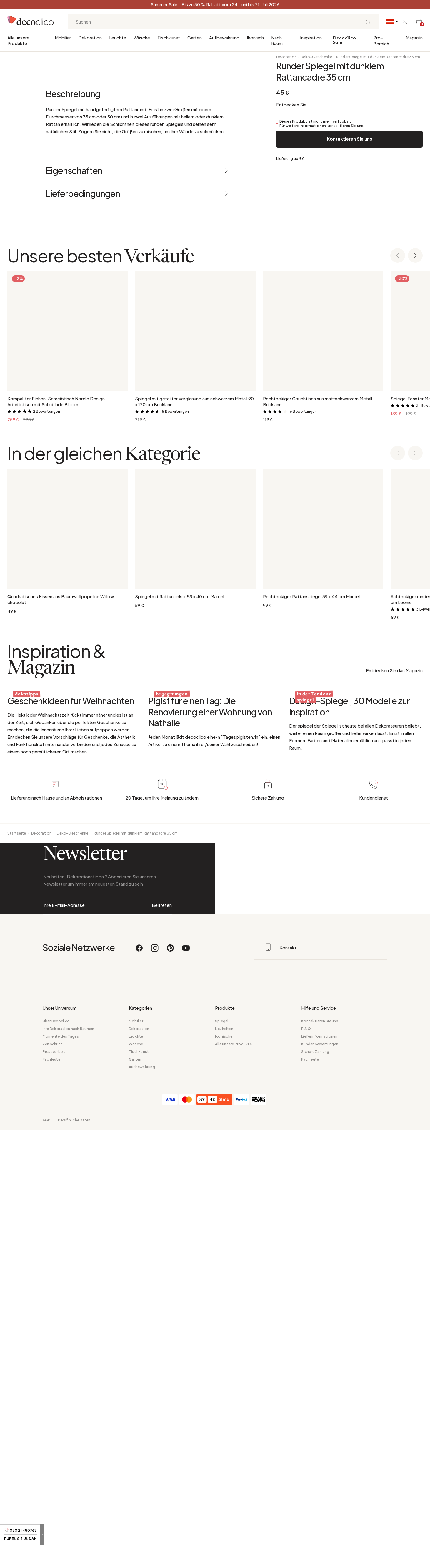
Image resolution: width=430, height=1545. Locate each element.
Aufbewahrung (224, 37)
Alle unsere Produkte (18, 40)
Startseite (16, 1176)
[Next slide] (415, 510)
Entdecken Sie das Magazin (394, 924)
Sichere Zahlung (315, 1467)
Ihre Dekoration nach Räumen (68, 1444)
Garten (194, 37)
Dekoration (90, 37)
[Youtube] (186, 1366)
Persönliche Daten (74, 1535)
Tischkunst (168, 37)
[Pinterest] (170, 1366)
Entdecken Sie (291, 104)
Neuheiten (224, 1444)
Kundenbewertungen (319, 1459)
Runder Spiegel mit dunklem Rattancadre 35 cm (378, 57)
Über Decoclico (56, 1436)
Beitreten (162, 1284)
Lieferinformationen (319, 1451)
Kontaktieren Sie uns (349, 138)
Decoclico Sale (344, 40)
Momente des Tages (61, 1451)
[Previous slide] (397, 510)
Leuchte (117, 37)
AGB (47, 1535)
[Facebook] (139, 1366)
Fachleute (51, 1474)
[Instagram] (155, 1366)
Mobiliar (63, 37)
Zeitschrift (52, 1459)
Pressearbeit (54, 1467)
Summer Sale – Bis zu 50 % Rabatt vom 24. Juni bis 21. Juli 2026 (215, 4)
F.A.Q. (306, 1444)
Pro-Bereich (381, 40)
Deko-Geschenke (316, 57)
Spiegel (222, 1436)
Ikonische (223, 1451)
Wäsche (142, 37)
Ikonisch (255, 37)
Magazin (414, 37)
